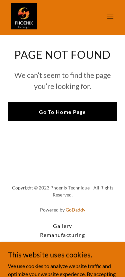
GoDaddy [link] (75, 210)
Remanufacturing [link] (62, 235)
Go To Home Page (62, 112)
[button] (110, 16)
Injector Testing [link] (62, 253)
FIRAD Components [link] (62, 244)
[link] (24, 16)
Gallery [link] (62, 226)
